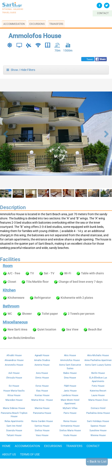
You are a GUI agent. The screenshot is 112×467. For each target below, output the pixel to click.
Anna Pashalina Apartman (98, 360)
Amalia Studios (42, 360)
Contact (93, 446)
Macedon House (14, 399)
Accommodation (14, 24)
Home (6, 446)
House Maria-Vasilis (14, 390)
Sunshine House (98, 430)
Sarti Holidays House (98, 421)
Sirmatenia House (70, 425)
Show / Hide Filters (21, 70)
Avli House (14, 372)
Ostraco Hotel (98, 408)
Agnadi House (42, 355)
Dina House (70, 377)
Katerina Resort (98, 390)
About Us (9, 454)
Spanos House (98, 425)
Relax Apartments (14, 421)
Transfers (56, 24)
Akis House (70, 355)
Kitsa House (14, 395)
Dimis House (42, 377)
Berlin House (98, 372)
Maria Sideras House (14, 408)
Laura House (98, 395)
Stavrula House (14, 430)
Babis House (70, 372)
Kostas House (42, 395)
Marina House (42, 408)
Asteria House (42, 364)
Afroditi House (14, 355)
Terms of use (30, 454)
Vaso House (42, 435)
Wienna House (98, 435)
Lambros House (70, 395)
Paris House (70, 412)
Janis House (70, 390)
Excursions (37, 24)
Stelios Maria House (70, 430)
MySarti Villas (70, 408)
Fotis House (98, 385)
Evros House (42, 385)
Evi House (14, 385)
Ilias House (42, 390)
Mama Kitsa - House (42, 399)
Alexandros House (14, 360)
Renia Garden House (42, 421)
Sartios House (42, 425)
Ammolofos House (70, 360)
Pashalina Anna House (98, 412)
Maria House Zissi (98, 399)
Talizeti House (14, 435)
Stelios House (42, 430)
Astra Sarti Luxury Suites (98, 364)
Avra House (42, 372)
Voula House (70, 435)
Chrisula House (14, 377)
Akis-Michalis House (98, 355)
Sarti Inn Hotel (14, 425)
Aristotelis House (14, 364)
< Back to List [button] (97, 461)
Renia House (70, 421)
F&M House (70, 385)
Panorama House (42, 412)
